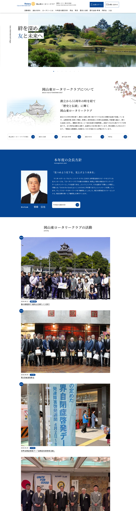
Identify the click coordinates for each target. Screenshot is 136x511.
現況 (76, 10)
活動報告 (27, 10)
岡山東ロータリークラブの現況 (28, 137)
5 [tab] (70, 69)
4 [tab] (66, 69)
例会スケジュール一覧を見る (65, 421)
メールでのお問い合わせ (62, 462)
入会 (110, 10)
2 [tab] (58, 69)
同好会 (104, 10)
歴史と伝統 (84, 10)
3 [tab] (62, 69)
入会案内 (92, 462)
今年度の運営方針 (61, 10)
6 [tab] (74, 69)
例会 (71, 10)
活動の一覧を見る (61, 306)
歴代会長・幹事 (95, 10)
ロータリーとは (47, 10)
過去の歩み (36, 10)
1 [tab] (54, 69)
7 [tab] (79, 69)
